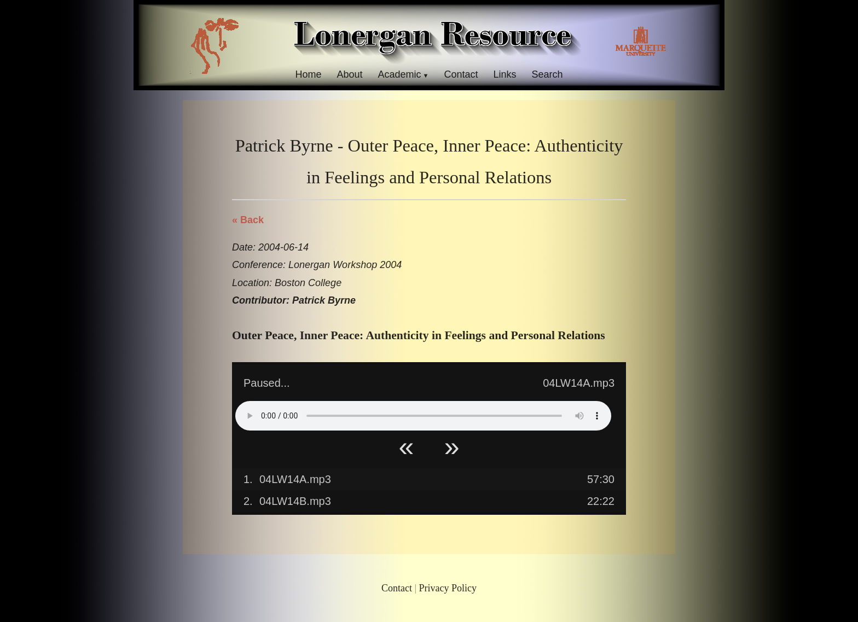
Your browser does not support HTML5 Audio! (423, 416)
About (349, 74)
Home (308, 74)
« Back (248, 219)
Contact (461, 74)
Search (547, 74)
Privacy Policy (448, 588)
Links (505, 74)
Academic (399, 74)
